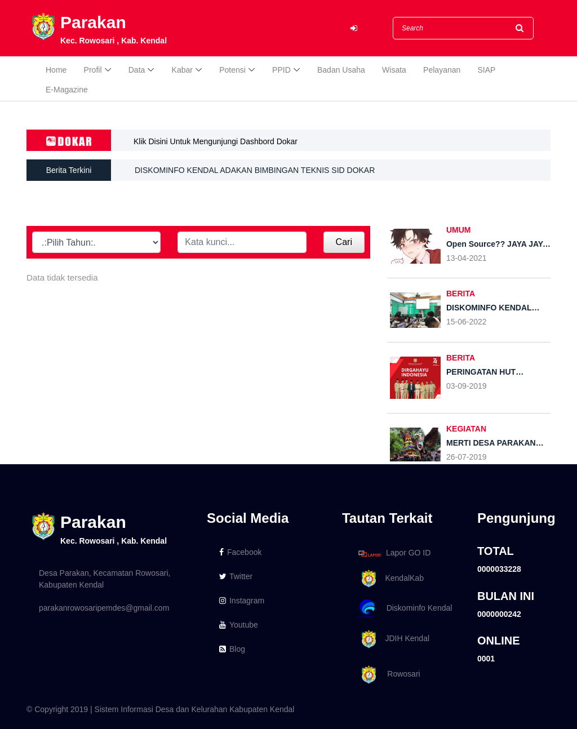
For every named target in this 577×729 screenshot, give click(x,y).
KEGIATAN (466, 429)
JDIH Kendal (391, 639)
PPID (281, 69)
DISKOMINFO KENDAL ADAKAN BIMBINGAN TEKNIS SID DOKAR (255, 170)
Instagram (241, 600)
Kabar (182, 69)
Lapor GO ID (393, 553)
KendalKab (389, 579)
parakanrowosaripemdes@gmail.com (104, 607)
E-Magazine (67, 89)
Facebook (240, 552)
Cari (344, 242)
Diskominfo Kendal (404, 609)
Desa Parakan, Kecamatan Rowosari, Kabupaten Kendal (104, 578)
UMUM (458, 230)
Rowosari (387, 674)
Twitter (235, 576)
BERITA (460, 293)
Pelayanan (441, 69)
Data (136, 69)
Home (56, 69)
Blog (232, 649)
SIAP (487, 69)
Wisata (394, 69)
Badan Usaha (341, 69)
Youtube (238, 624)
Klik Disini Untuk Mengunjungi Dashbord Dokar (216, 141)
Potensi (232, 69)
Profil (93, 69)
